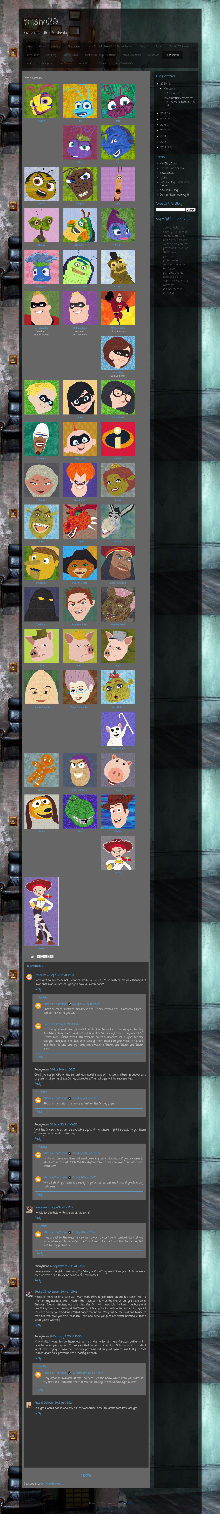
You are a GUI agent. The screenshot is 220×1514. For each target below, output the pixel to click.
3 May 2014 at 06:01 (62, 1070)
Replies (43, 997)
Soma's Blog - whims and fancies (175, 184)
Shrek (41, 541)
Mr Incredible (41, 328)
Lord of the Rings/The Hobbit (100, 55)
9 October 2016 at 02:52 (56, 1403)
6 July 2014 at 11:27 (84, 1178)
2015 (163, 131)
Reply (38, 989)
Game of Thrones (179, 47)
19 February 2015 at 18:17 (87, 1373)
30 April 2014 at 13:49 (60, 975)
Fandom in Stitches (172, 168)
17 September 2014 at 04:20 (67, 1266)
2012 (163, 148)
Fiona (118, 500)
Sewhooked (167, 173)
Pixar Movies (172, 55)
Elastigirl (118, 372)
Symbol (118, 458)
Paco (37, 1403)
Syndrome (79, 500)
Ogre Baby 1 (118, 707)
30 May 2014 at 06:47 (85, 1098)
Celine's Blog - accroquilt (174, 195)
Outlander (153, 55)
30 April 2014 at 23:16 (85, 1004)
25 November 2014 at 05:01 (60, 1292)
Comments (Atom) (52, 1484)
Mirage (41, 500)
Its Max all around (174, 93)
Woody (118, 831)
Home (29, 47)
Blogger (126, 1503)
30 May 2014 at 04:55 (63, 1125)
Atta (80, 162)
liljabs (163, 178)
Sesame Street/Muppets (39, 63)
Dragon (80, 541)
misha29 (41, 22)
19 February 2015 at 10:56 (65, 1337)
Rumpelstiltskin (79, 624)
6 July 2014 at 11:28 (84, 1232)
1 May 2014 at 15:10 (67, 1024)
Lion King (51, 55)
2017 (163, 119)
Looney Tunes (70, 55)
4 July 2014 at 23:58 (60, 1208)
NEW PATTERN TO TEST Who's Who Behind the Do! (179, 102)
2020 (164, 84)
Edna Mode (118, 417)
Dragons (144, 47)
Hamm (118, 790)
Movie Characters (132, 55)
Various (103, 63)
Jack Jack (80, 458)
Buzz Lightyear (80, 790)
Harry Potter (32, 55)
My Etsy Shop (168, 164)
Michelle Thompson (55, 1004)
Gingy (41, 790)
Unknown (40, 975)
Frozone (41, 458)
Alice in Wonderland (50, 47)
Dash (41, 417)
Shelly (38, 1292)
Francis (41, 203)
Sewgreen (41, 1208)
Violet (80, 417)
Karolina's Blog (169, 190)
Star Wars (65, 63)
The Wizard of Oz (123, 63)
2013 (163, 142)
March (168, 89)
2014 (163, 136)
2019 (163, 114)
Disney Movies (124, 47)
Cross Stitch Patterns (98, 47)
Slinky (41, 831)
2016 (163, 125)
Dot (118, 121)
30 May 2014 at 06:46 (86, 1153)
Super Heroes (85, 63)
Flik (80, 121)
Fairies (159, 47)
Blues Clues (74, 47)
